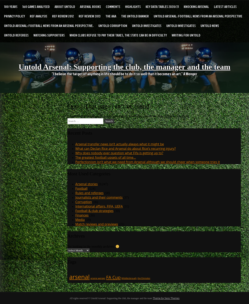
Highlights (133, 6)
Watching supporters (49, 35)
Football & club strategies (94, 211)
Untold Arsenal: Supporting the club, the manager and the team (124, 65)
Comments (113, 6)
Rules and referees (89, 193)
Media (80, 219)
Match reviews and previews (96, 224)
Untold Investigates (146, 25)
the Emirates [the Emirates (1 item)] (143, 278)
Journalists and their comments (99, 197)
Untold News (210, 25)
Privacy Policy (14, 16)
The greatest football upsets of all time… (105, 157)
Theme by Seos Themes (166, 298)
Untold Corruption (112, 25)
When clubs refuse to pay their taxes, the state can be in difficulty (118, 35)
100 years (10, 6)
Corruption (83, 202)
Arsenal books (90, 6)
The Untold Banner (135, 16)
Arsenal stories (86, 184)
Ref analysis (38, 16)
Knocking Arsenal (196, 6)
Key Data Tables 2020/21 (162, 6)
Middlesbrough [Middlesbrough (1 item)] (129, 278)
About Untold (65, 6)
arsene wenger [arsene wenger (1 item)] (97, 278)
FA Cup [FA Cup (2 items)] (113, 277)
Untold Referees (16, 35)
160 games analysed (36, 6)
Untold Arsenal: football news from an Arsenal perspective (198, 16)
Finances (82, 215)
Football (81, 188)
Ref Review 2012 (63, 16)
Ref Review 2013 (90, 16)
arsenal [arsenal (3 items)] (79, 277)
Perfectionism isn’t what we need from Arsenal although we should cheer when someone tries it (147, 162)
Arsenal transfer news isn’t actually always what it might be (119, 144)
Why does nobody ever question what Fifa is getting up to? (119, 153)
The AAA (110, 16)
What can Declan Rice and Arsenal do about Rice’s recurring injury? (125, 148)
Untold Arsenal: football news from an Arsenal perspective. (48, 25)
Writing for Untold (186, 35)
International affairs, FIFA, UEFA (99, 206)
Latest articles (225, 6)
